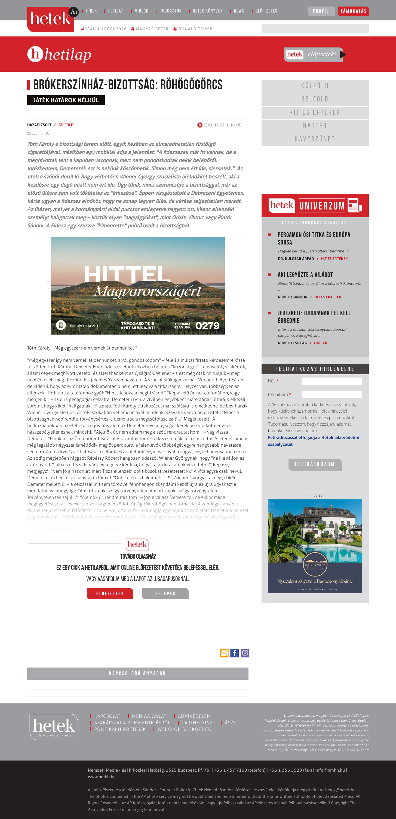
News (239, 11)
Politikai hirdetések (120, 729)
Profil (321, 11)
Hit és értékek (334, 258)
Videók (142, 11)
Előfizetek (110, 594)
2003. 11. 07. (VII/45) (219, 125)
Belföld (66, 124)
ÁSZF (230, 722)
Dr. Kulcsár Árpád (296, 258)
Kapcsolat (107, 716)
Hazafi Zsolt (39, 124)
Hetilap (116, 11)
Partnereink (197, 722)
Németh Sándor (293, 297)
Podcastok (171, 11)
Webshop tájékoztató (185, 729)
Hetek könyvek (208, 11)
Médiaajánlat (149, 716)
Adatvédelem (194, 716)
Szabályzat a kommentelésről (132, 722)
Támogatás (354, 11)
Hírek (91, 11)
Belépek (165, 594)
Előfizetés (267, 11)
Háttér (320, 343)
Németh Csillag (292, 343)
